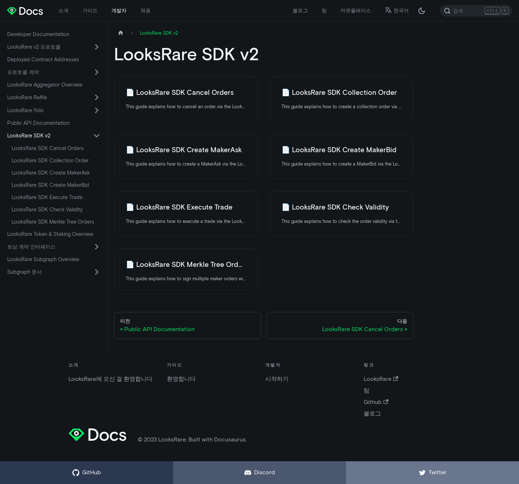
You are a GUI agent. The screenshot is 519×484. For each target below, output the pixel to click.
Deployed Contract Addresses (43, 59)
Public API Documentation (38, 123)
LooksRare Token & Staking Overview (50, 234)
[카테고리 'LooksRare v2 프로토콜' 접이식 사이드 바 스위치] (97, 47)
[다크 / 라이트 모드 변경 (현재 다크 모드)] (421, 11)
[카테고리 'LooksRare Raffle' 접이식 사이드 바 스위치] (97, 97)
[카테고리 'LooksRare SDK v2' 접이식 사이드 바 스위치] (97, 135)
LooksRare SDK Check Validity (47, 209)
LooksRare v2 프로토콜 (34, 47)
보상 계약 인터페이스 (31, 246)
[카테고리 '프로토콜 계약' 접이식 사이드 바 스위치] (97, 72)
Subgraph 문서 (24, 272)
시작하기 (276, 378)
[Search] (476, 11)
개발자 (119, 10)
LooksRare (381, 378)
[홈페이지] (121, 33)
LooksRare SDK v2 (28, 135)
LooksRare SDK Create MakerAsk (51, 173)
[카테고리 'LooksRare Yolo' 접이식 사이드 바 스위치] (97, 110)
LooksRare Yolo (25, 110)
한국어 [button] (397, 10)
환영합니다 (181, 378)
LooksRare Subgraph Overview (43, 259)
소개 (63, 10)
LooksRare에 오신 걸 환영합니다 (110, 378)
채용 (146, 10)
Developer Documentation (38, 34)
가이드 (90, 10)
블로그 (300, 10)
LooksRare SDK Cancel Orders (48, 148)
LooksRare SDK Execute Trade (47, 197)
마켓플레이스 (356, 10)
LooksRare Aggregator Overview (45, 85)
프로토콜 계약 (23, 72)
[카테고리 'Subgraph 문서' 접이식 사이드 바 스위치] (97, 272)
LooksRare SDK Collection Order (50, 160)
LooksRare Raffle (27, 97)
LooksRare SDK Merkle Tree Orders (53, 222)
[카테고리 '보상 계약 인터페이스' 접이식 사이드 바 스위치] (97, 246)
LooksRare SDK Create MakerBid (50, 185)
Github (376, 402)
